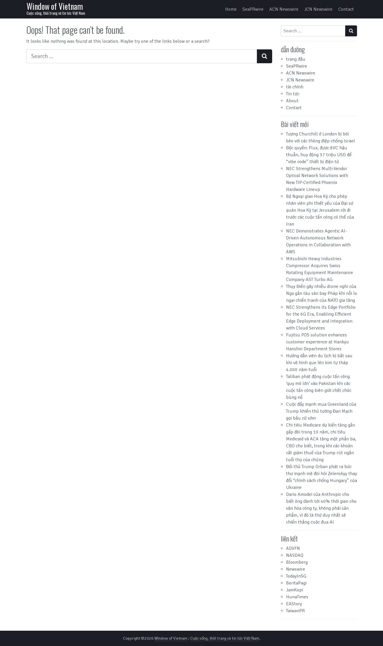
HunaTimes (297, 597)
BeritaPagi (296, 583)
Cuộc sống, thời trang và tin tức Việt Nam (224, 638)
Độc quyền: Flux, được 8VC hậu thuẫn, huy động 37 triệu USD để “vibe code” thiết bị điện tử (319, 155)
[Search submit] (264, 56)
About (292, 101)
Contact (346, 9)
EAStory (294, 604)
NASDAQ (294, 555)
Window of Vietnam (55, 6)
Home (231, 9)
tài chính (294, 87)
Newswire (295, 569)
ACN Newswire (283, 9)
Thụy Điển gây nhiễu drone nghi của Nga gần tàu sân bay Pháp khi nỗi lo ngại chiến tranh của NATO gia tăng (321, 293)
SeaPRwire (253, 9)
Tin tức (292, 94)
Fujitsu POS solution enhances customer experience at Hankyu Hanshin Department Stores (317, 342)
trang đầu (295, 59)
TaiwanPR (295, 611)
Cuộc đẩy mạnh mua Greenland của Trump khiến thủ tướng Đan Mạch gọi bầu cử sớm (321, 411)
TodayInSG (296, 576)
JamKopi (294, 590)
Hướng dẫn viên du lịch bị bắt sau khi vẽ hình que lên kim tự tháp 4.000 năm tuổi (319, 363)
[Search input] (141, 56)
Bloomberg (297, 562)
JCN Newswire (318, 9)
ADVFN (293, 548)
